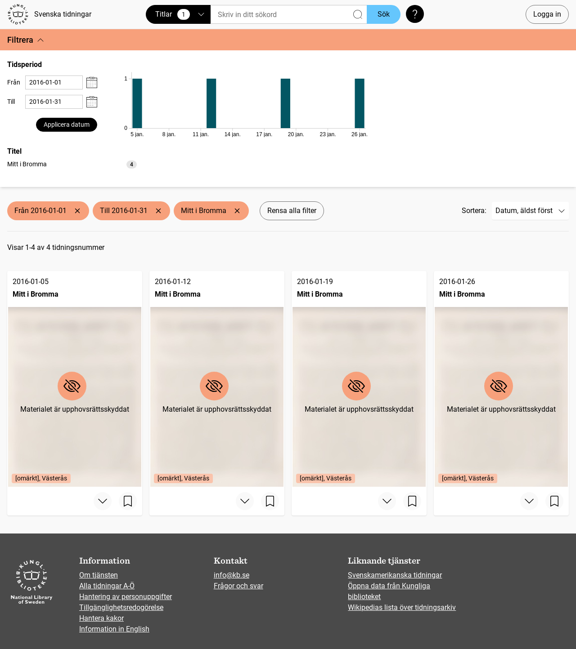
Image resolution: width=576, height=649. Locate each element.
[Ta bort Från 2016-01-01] (77, 210)
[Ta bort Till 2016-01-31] (158, 210)
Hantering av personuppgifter (125, 596)
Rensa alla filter (291, 210)
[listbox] (72, 164)
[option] (72, 164)
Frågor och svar (238, 586)
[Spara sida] (128, 501)
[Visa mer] (103, 501)
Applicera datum (67, 124)
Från (13, 82)
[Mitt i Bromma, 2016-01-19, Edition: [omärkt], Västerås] (359, 379)
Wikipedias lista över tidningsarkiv (402, 607)
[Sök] (289, 14)
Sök (384, 14)
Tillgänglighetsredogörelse (121, 607)
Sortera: (474, 210)
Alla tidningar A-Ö (107, 586)
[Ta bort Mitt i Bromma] (237, 210)
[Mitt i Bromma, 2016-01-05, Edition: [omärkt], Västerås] (74, 379)
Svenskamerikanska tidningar (395, 575)
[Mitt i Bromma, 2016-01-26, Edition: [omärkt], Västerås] (501, 379)
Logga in (547, 14)
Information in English (114, 629)
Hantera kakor (101, 618)
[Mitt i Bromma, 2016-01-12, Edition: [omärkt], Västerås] (216, 379)
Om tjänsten (98, 575)
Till (11, 101)
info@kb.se (231, 575)
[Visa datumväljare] (91, 82)
